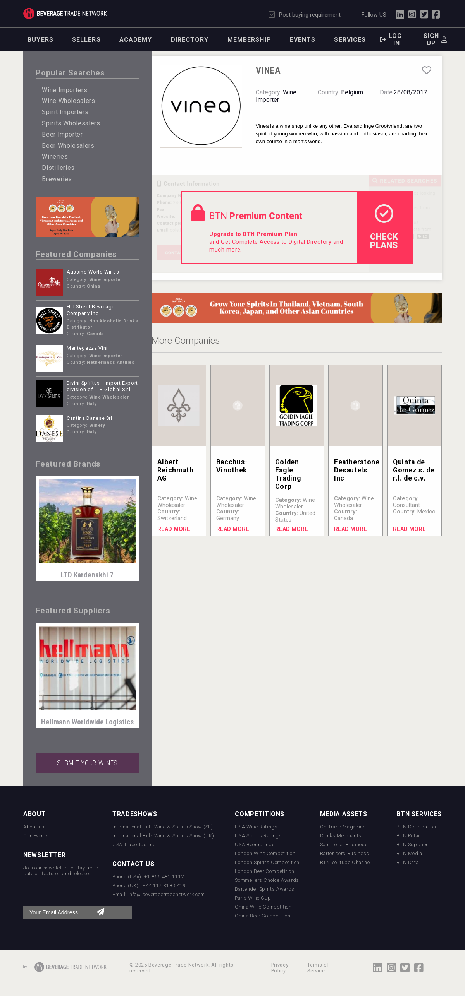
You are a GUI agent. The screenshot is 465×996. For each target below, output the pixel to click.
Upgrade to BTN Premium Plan (253, 234)
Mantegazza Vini (87, 348)
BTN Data (407, 862)
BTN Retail (408, 836)
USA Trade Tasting (134, 844)
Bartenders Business (344, 853)
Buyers (40, 39)
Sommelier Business (344, 844)
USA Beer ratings (255, 844)
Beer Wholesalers (68, 145)
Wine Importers (64, 90)
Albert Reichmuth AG (175, 470)
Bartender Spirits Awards (264, 889)
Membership (249, 39)
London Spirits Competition (267, 862)
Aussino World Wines (93, 272)
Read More (173, 529)
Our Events (36, 836)
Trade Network (65, 13)
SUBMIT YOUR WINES (87, 763)
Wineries (55, 156)
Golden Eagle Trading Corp (288, 474)
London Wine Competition (265, 853)
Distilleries (58, 167)
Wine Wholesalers (68, 100)
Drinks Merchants (341, 836)
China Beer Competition (262, 916)
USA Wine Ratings (256, 827)
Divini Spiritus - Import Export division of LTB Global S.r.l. (102, 386)
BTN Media (409, 853)
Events (303, 39)
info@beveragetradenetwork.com (166, 894)
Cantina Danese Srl (89, 418)
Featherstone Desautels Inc (357, 470)
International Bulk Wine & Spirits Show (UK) (163, 836)
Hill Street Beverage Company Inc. (91, 310)
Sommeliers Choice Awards (267, 880)
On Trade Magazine (343, 827)
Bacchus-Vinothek (232, 466)
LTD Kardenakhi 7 (87, 574)
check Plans (384, 227)
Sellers (86, 39)
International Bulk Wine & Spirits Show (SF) (162, 827)
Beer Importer (62, 134)
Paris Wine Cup (253, 898)
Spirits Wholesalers (71, 123)
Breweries (57, 179)
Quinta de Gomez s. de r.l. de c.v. (413, 470)
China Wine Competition (263, 907)
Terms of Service (318, 968)
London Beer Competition (264, 871)
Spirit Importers (65, 112)
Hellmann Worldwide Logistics (87, 721)
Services (350, 39)
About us (34, 827)
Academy (135, 39)
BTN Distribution (416, 827)
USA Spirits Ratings (258, 836)
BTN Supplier (412, 844)
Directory (190, 39)
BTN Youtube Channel (345, 862)
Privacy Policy (279, 968)
